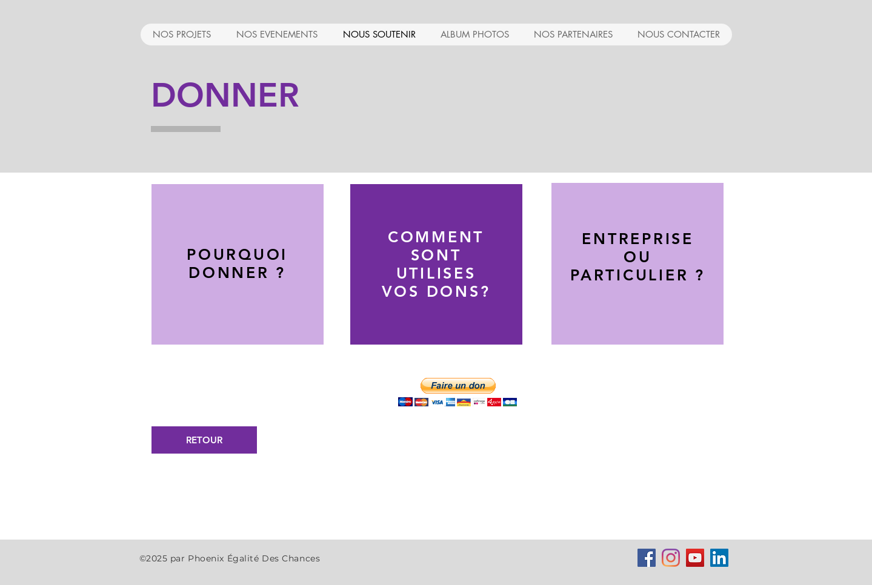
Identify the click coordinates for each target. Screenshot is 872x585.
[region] (237, 266)
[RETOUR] (204, 440)
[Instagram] (671, 558)
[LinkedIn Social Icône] (719, 558)
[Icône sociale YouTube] (695, 558)
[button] (457, 392)
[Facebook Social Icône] (646, 558)
